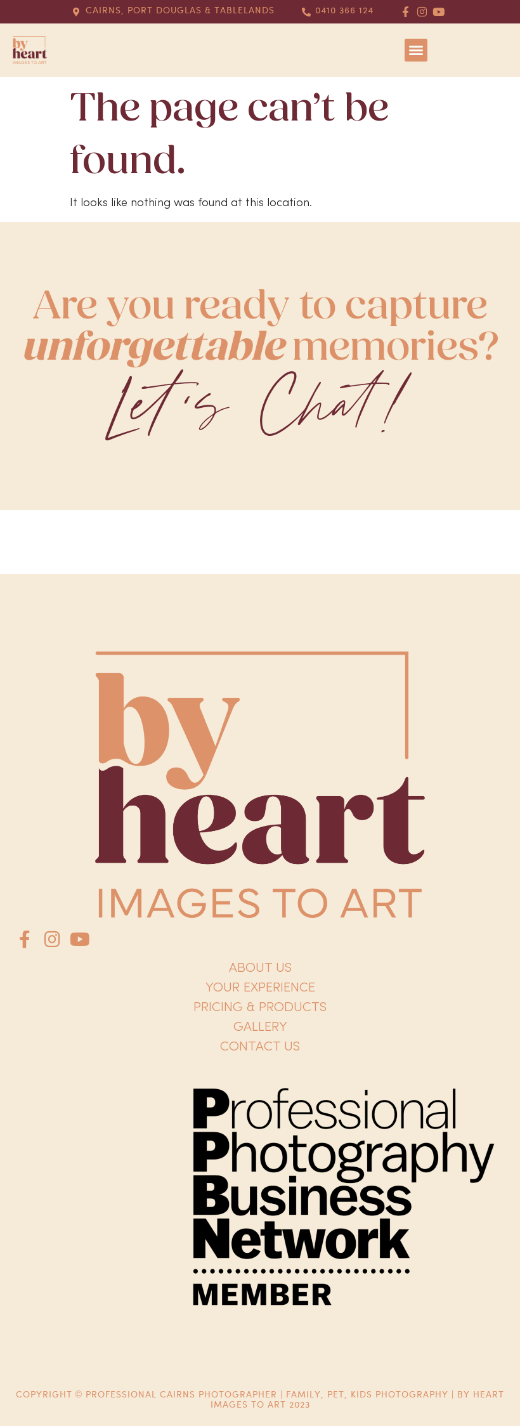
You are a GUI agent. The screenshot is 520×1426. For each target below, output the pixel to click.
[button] (416, 50)
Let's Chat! (260, 407)
